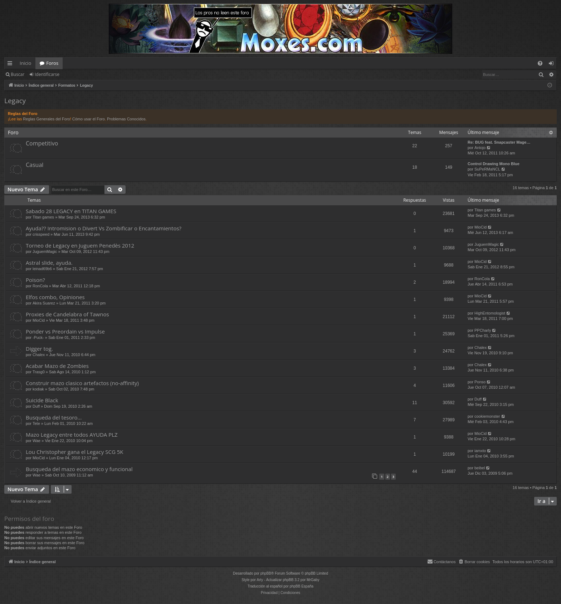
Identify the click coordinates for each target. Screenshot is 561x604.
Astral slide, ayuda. (49, 262)
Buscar (17, 74)
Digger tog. (39, 348)
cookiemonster (487, 416)
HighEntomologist (489, 313)
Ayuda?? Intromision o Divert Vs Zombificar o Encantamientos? (103, 228)
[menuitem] (540, 63)
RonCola (40, 286)
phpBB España (301, 586)
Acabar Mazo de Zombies (57, 365)
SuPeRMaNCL (487, 169)
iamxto (480, 451)
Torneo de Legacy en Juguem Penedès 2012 (80, 245)
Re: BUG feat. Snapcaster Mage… (499, 142)
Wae (36, 440)
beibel (479, 468)
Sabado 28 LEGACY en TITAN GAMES (71, 211)
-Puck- (38, 337)
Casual (34, 165)
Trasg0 (39, 372)
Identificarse (47, 74)
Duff (36, 406)
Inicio (25, 63)
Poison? (35, 279)
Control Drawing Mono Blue (493, 164)
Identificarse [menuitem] (553, 64)
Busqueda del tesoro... (54, 417)
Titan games (43, 217)
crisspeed (41, 234)
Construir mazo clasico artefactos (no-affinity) (82, 383)
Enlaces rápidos (11, 64)
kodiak (38, 389)
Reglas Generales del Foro (46, 119)
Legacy (15, 100)
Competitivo (42, 143)
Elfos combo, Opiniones (55, 297)
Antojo (480, 147)
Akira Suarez (44, 303)
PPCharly (482, 330)
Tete (36, 423)
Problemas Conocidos (126, 119)
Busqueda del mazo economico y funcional (79, 469)
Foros (52, 63)
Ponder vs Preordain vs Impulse (65, 331)
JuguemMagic (45, 251)
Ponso (480, 382)
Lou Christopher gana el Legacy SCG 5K (74, 451)
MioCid (480, 227)
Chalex (39, 355)
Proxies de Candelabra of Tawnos (67, 314)
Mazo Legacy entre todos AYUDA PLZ (72, 434)
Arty (260, 580)
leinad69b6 (42, 269)
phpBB (265, 573)
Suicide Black (42, 400)
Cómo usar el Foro (88, 119)
